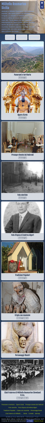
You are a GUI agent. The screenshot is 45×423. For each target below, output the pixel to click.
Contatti (22, 37)
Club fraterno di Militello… (14, 413)
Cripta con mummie (22, 315)
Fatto (30, 421)
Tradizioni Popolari (22, 275)
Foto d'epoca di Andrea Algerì (22, 235)
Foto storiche (22, 195)
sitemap (35, 37)
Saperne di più (38, 421)
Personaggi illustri (22, 355)
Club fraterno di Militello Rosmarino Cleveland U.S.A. (22, 393)
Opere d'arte (22, 115)
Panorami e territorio (22, 75)
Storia (10, 37)
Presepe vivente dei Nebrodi (22, 155)
